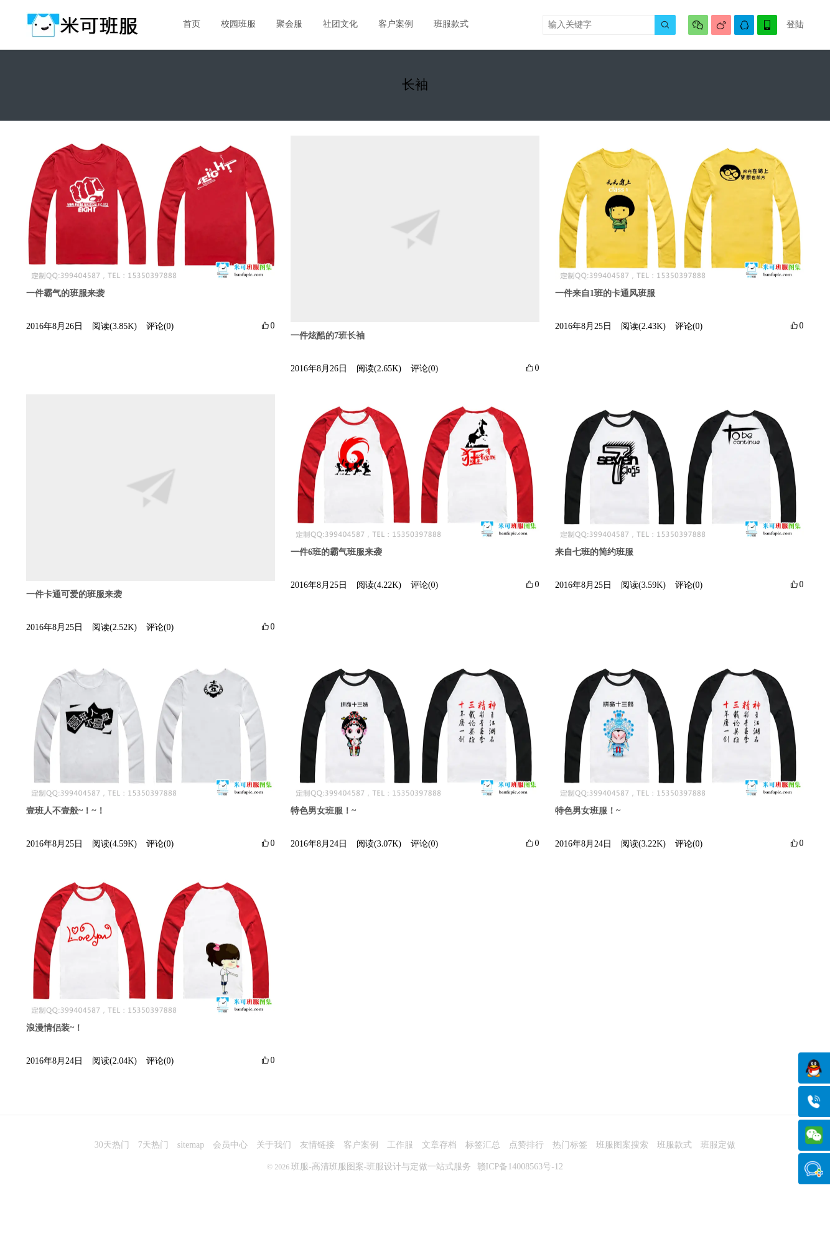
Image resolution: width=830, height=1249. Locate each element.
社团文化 (333, 24)
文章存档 (439, 1151)
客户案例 (387, 24)
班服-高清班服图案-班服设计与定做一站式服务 (381, 1172)
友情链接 (317, 1151)
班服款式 (440, 24)
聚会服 (284, 24)
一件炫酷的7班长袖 (328, 339)
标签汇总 (482, 1151)
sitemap (191, 1151)
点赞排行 (526, 1151)
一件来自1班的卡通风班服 (605, 297)
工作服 (400, 1151)
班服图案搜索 (622, 1151)
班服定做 (718, 1151)
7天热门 (153, 1151)
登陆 (795, 24)
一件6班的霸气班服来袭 (336, 557)
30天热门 (112, 1151)
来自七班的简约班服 (594, 557)
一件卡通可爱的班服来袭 (74, 598)
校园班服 (235, 24)
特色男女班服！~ (323, 816)
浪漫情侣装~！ (54, 1033)
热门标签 (570, 1151)
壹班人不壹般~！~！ (65, 816)
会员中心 (230, 1151)
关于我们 (273, 1151)
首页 (190, 24)
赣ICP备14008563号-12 (520, 1172)
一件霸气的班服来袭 (65, 297)
